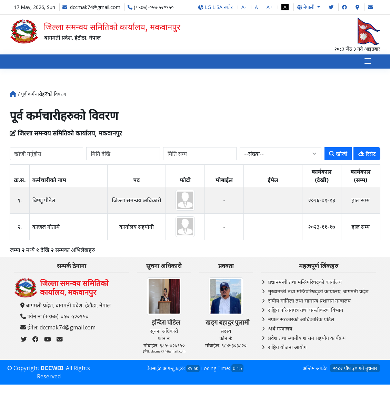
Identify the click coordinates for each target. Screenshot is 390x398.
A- (243, 7)
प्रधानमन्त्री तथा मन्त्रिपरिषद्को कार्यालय (305, 282)
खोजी (338, 154)
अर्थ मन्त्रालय (280, 328)
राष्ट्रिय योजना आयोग (287, 347)
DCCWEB (52, 369)
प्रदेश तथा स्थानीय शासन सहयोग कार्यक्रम (307, 338)
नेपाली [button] (306, 7)
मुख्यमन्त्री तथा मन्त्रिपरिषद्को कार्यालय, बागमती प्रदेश (318, 291)
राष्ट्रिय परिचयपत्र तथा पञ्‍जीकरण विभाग (305, 310)
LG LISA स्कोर (215, 7)
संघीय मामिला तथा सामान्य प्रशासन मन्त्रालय (309, 300)
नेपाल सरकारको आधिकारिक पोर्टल (301, 319)
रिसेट (367, 154)
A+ (270, 7)
